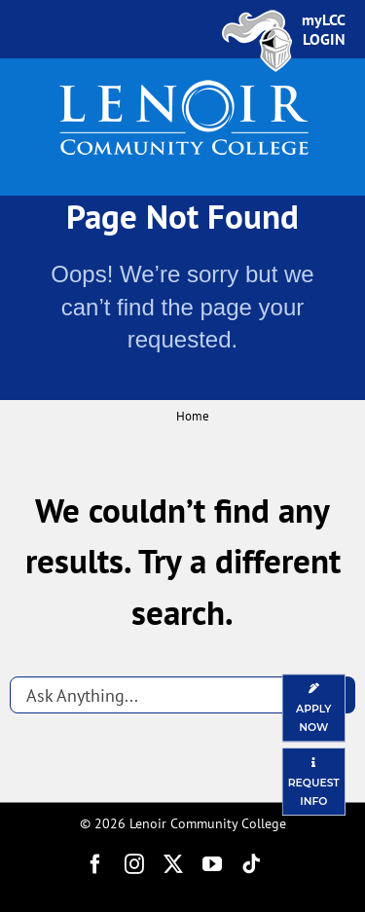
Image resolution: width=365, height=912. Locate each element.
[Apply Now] (314, 708)
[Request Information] (314, 782)
